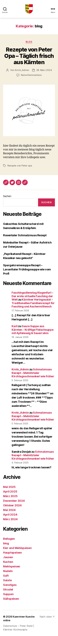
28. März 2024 (44, 70)
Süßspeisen (11, 598)
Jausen (8, 557)
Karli (15, 326)
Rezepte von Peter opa (19, 165)
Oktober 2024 (12, 505)
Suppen (8, 594)
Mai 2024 (9, 510)
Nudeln (8, 571)
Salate (7, 580)
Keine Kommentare (31, 75)
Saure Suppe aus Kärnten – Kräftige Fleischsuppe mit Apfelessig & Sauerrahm (32, 330)
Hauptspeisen (12, 552)
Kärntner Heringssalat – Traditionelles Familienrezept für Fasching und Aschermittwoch (33, 303)
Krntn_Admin (22, 70)
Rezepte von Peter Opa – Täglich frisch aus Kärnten (29, 56)
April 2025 (10, 491)
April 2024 (10, 514)
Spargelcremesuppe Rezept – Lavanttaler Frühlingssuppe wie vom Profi (27, 269)
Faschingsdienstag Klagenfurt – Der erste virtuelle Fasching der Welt (32, 296)
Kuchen (8, 561)
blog (29, 41)
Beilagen (9, 538)
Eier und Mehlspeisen (17, 548)
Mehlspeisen (11, 566)
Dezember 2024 (14, 500)
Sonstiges (10, 584)
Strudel (8, 589)
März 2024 (10, 519)
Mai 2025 (9, 486)
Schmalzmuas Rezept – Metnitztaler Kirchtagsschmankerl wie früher (33, 373)
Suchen (7, 196)
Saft (6, 575)
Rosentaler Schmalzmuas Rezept (25, 235)
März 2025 (10, 496)
